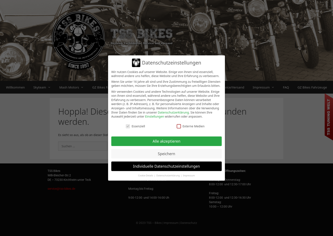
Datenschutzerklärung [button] (168, 175)
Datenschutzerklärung (173, 112)
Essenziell (135, 126)
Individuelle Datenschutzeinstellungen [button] (166, 166)
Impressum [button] (189, 175)
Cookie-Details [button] (146, 175)
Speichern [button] (166, 153)
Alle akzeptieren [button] (167, 141)
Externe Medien (191, 126)
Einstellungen (154, 116)
